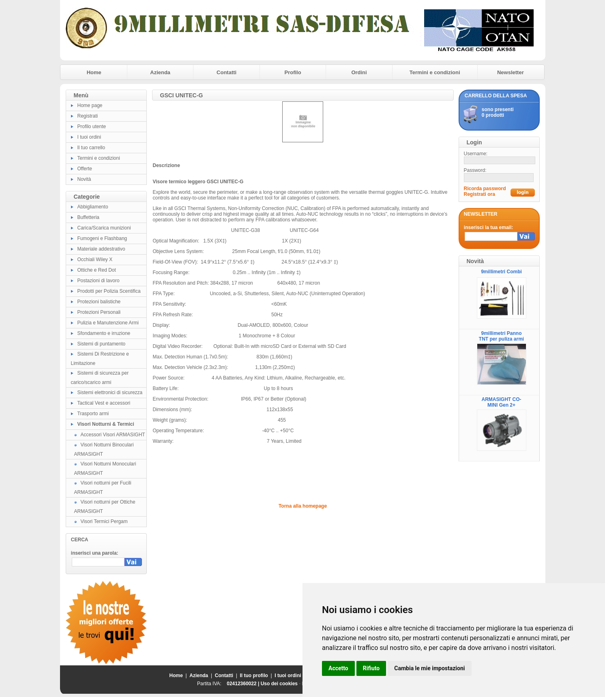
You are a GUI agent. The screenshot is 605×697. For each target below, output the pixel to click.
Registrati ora (479, 194)
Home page (90, 105)
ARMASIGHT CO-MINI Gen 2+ (501, 402)
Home (94, 72)
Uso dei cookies (279, 683)
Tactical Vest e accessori (104, 403)
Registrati (87, 116)
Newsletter (510, 72)
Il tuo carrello (91, 147)
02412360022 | (243, 683)
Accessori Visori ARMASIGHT (113, 435)
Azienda (160, 72)
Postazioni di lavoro (98, 280)
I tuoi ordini (89, 137)
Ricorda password (485, 188)
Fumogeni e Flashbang (102, 238)
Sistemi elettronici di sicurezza (110, 392)
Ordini (359, 72)
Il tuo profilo (254, 675)
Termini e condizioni (435, 72)
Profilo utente (91, 126)
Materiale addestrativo (101, 249)
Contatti (226, 72)
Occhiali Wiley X (95, 259)
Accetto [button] (338, 668)
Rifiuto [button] (371, 668)
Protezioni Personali (99, 312)
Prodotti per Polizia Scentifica (109, 291)
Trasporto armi (93, 413)
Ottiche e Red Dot (96, 270)
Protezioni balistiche (99, 302)
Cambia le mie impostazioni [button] (429, 668)
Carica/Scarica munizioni (104, 228)
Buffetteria (88, 217)
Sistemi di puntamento (101, 344)
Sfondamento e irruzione (104, 333)
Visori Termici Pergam (104, 521)
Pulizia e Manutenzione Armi (108, 323)
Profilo (293, 72)
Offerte (84, 169)
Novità (84, 179)
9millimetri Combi (501, 272)
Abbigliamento (92, 207)
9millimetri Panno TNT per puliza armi (501, 336)
